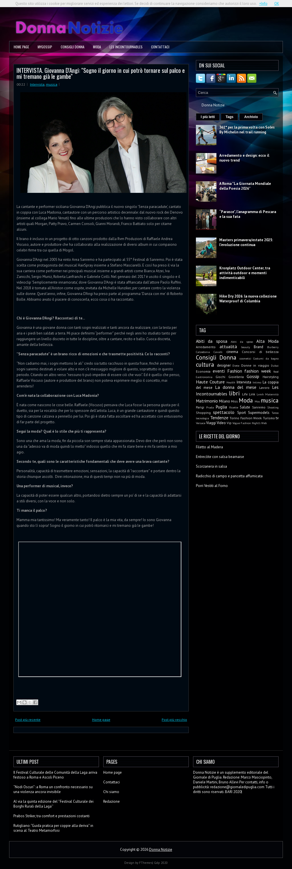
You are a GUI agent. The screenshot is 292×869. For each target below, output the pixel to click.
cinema (232, 351)
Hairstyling (271, 377)
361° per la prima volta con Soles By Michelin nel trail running (247, 130)
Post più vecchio (174, 719)
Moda (97, 46)
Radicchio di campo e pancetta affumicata (229, 476)
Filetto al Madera (209, 447)
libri (234, 393)
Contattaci (160, 46)
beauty (245, 347)
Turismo (269, 418)
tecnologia (202, 418)
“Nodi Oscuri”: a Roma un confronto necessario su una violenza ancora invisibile (53, 789)
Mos (257, 401)
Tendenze (219, 417)
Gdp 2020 (161, 863)
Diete (235, 366)
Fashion (234, 371)
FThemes (145, 863)
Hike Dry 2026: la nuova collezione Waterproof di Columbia (248, 299)
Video (221, 422)
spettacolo (223, 412)
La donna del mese (235, 387)
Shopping (203, 412)
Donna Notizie (213, 105)
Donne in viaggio (255, 365)
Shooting (273, 407)
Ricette (233, 407)
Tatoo (275, 413)
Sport (241, 412)
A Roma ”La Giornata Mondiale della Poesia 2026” (245, 186)
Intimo (257, 382)
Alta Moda (267, 341)
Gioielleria (236, 377)
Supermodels (258, 412)
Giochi (220, 377)
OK (276, 3)
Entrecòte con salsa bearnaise (220, 456)
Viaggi (211, 422)
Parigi (200, 407)
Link (252, 394)
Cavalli (218, 352)
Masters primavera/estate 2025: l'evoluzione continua (246, 242)
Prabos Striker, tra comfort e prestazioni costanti (51, 816)
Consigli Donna (72, 46)
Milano (224, 401)
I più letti (208, 117)
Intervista (37, 84)
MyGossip (45, 46)
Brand (258, 346)
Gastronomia (204, 377)
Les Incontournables (126, 46)
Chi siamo (111, 791)
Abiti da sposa (211, 341)
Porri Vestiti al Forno (212, 485)
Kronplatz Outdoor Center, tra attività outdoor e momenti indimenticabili (244, 273)
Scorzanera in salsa (211, 466)
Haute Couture (210, 382)
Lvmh (260, 394)
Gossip (253, 376)
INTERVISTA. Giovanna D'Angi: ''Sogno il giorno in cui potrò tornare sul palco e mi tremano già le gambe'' (101, 73)
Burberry (273, 347)
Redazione (111, 801)
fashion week (257, 371)
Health (230, 382)
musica (51, 84)
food (276, 371)
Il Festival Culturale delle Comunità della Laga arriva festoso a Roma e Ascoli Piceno (55, 775)
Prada (210, 407)
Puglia (221, 407)
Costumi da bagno (266, 358)
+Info (263, 3)
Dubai (275, 366)
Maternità (272, 394)
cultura (205, 364)
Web (264, 423)
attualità (228, 346)
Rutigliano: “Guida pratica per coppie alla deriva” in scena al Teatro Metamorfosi (53, 828)
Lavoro (264, 387)
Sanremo (258, 407)
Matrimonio (207, 401)
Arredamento (206, 347)
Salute (245, 407)
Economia (203, 371)
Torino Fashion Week (246, 418)
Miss (234, 401)
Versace (200, 423)
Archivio (251, 117)
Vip (229, 423)
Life (245, 394)
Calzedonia (203, 352)
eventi (219, 371)
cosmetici (245, 358)
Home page (21, 46)
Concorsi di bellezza (260, 352)
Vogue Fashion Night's (246, 423)
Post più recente (27, 719)
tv (277, 418)
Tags (229, 117)
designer (224, 365)
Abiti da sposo (242, 342)
